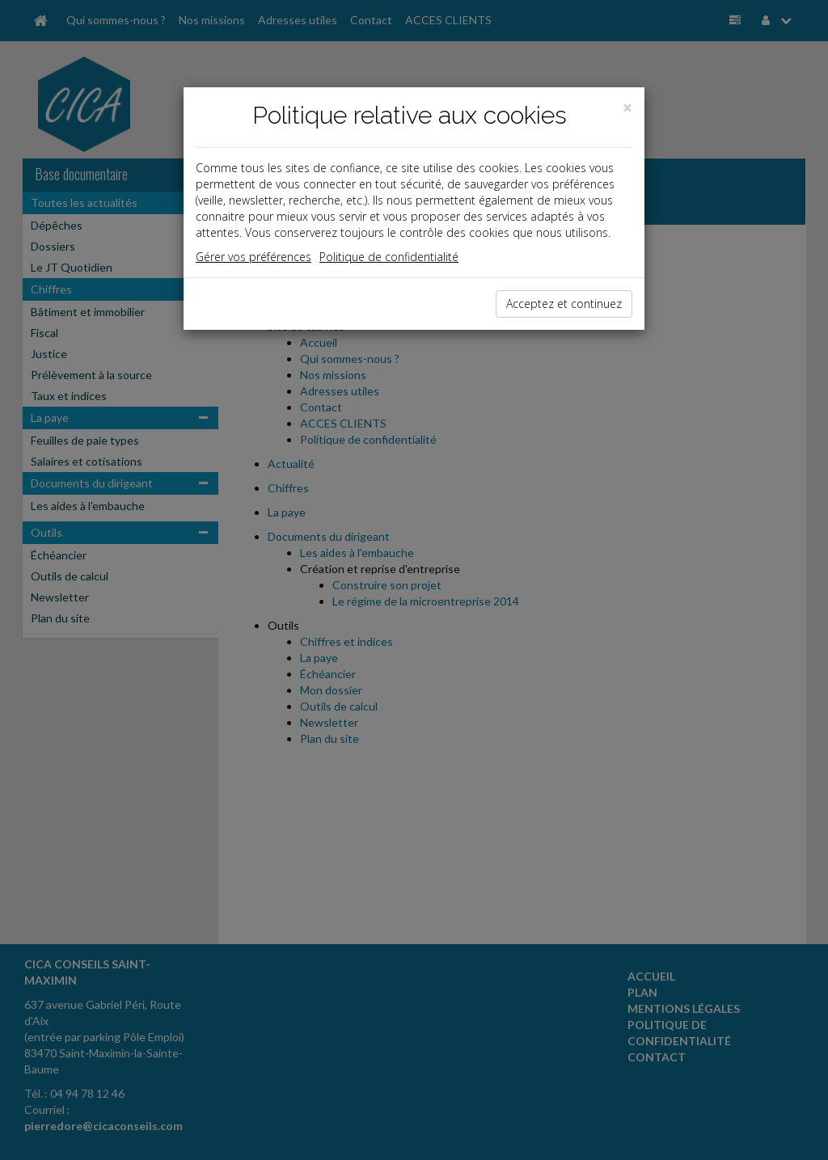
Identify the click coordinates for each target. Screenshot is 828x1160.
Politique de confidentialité (388, 256)
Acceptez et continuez (564, 303)
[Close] (627, 107)
